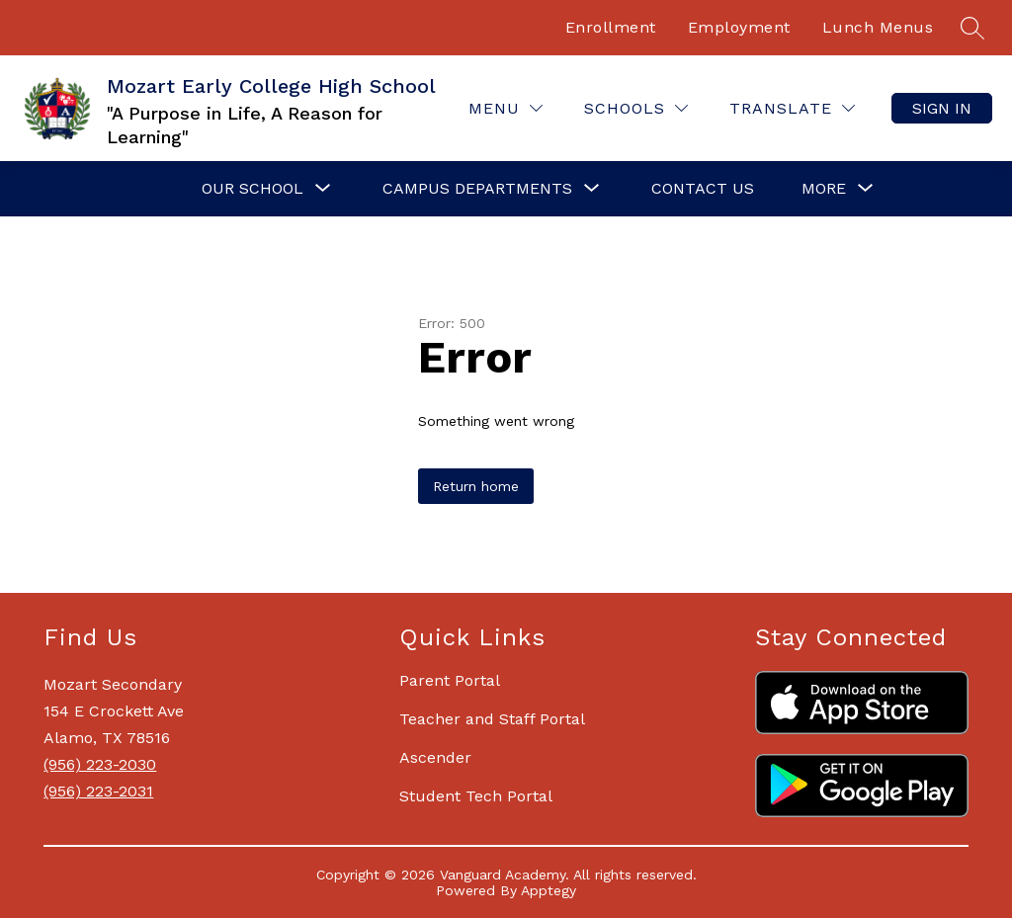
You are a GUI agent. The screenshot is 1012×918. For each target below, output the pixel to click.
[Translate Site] (792, 108)
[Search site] (972, 28)
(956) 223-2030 (99, 764)
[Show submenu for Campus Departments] (477, 189)
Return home (476, 486)
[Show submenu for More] (823, 189)
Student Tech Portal (475, 796)
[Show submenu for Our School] (252, 189)
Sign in (941, 108)
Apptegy (548, 890)
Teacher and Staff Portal (492, 718)
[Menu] (506, 108)
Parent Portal (449, 680)
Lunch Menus (878, 27)
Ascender (435, 757)
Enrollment (610, 27)
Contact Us (702, 188)
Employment (739, 27)
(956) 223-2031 (98, 791)
